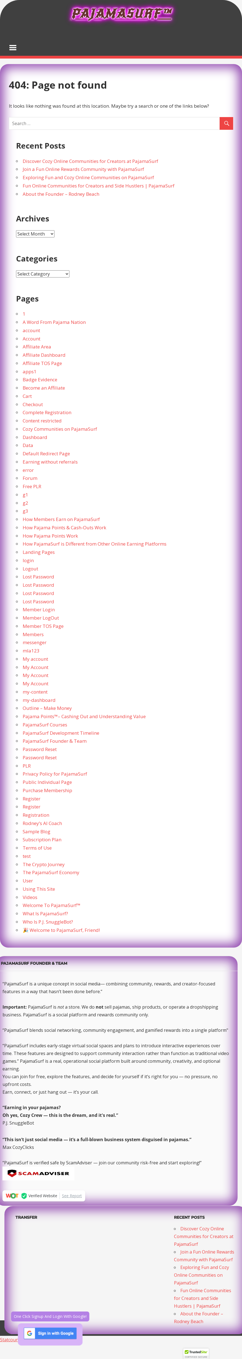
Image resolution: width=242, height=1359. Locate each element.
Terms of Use (37, 848)
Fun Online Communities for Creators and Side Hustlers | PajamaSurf (99, 186)
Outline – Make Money (47, 708)
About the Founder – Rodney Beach (61, 194)
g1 (25, 494)
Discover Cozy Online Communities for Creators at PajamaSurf (90, 161)
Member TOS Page (43, 626)
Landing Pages (39, 552)
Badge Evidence (40, 379)
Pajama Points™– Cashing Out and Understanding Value (84, 716)
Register (31, 798)
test (27, 856)
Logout (30, 568)
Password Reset (40, 749)
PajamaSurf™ (121, 13)
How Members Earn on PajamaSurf (61, 519)
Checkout (33, 404)
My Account (35, 667)
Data (28, 445)
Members (33, 634)
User (28, 880)
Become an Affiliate (44, 388)
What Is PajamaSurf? (45, 913)
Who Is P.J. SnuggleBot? (48, 922)
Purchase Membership (47, 790)
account (31, 330)
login (28, 560)
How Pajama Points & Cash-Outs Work (64, 527)
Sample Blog (36, 831)
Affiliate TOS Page (42, 363)
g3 (25, 511)
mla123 (31, 650)
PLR (27, 766)
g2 (25, 503)
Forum (30, 478)
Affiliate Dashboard (44, 355)
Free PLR (32, 486)
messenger (34, 642)
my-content (35, 692)
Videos (30, 897)
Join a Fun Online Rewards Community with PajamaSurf (83, 169)
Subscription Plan (42, 839)
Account (31, 338)
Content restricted (42, 420)
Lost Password (38, 576)
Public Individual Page (47, 782)
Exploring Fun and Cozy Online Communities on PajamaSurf (88, 177)
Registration (36, 815)
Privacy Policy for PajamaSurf (55, 774)
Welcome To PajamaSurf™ (51, 905)
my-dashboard (39, 700)
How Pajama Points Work (50, 536)
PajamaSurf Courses (45, 724)
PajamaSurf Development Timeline (61, 733)
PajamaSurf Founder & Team (55, 741)
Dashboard (35, 437)
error (28, 470)
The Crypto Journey (44, 864)
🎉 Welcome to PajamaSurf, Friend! (61, 930)
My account (35, 659)
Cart (27, 396)
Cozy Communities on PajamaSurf (60, 429)
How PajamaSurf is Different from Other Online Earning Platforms (94, 544)
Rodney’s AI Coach (42, 823)
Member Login (39, 609)
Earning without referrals (50, 462)
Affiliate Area (37, 346)
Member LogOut (41, 618)
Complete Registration (47, 412)
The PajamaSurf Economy (51, 872)
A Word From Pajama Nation (54, 322)
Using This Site (39, 889)
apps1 (30, 371)
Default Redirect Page (46, 453)
